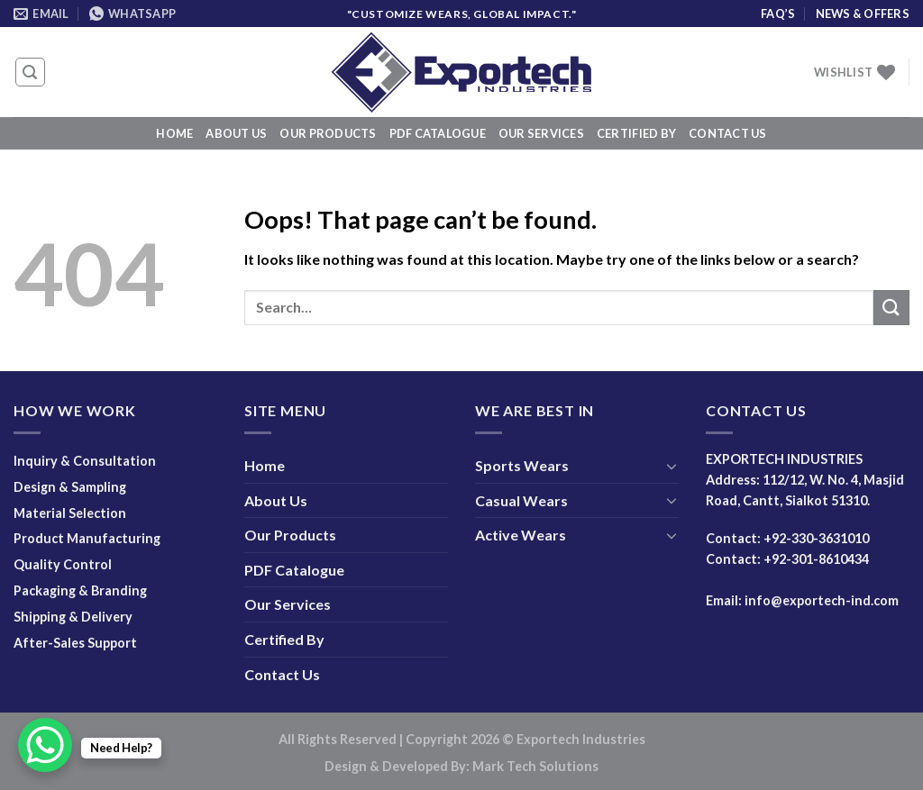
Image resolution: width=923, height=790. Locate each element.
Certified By (636, 133)
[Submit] (891, 307)
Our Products (327, 133)
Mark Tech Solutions (535, 766)
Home (174, 133)
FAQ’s (778, 13)
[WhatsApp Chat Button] (45, 745)
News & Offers (862, 13)
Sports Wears (522, 465)
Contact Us (728, 133)
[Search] (30, 72)
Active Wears (520, 534)
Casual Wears (521, 500)
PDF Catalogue (437, 133)
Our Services (541, 133)
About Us (236, 133)
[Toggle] (671, 466)
